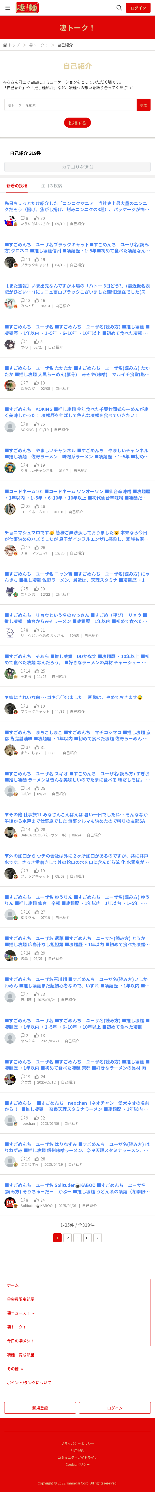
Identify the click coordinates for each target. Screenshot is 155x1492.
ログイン (138, 8)
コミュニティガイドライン (78, 1457)
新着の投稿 (16, 185)
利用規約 (77, 1450)
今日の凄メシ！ (20, 1340)
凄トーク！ (38, 45)
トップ (14, 45)
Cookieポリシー (78, 1464)
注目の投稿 (51, 185)
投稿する (77, 122)
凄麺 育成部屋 (20, 1354)
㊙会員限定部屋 (20, 1299)
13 (87, 1237)
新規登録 (40, 1408)
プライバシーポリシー (77, 1443)
